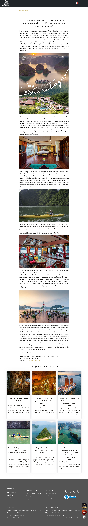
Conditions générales (32, 490)
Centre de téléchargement (14, 501)
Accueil (21, 10)
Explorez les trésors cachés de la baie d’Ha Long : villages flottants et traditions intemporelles (69, 452)
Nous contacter (11, 492)
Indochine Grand (50, 499)
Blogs (26, 10)
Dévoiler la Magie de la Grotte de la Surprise (18, 399)
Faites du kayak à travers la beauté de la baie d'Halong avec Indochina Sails (18, 451)
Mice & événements (12, 498)
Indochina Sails (49, 490)
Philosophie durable (32, 496)
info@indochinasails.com (31, 358)
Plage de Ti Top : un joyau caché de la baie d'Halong (44, 450)
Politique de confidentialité (34, 493)
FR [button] (78, 3)
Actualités (10, 495)
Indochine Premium (51, 493)
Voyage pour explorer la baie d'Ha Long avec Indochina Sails (69, 400)
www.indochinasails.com (33, 360)
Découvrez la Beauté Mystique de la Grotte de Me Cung (44, 400)
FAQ (27, 499)
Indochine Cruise (50, 496)
